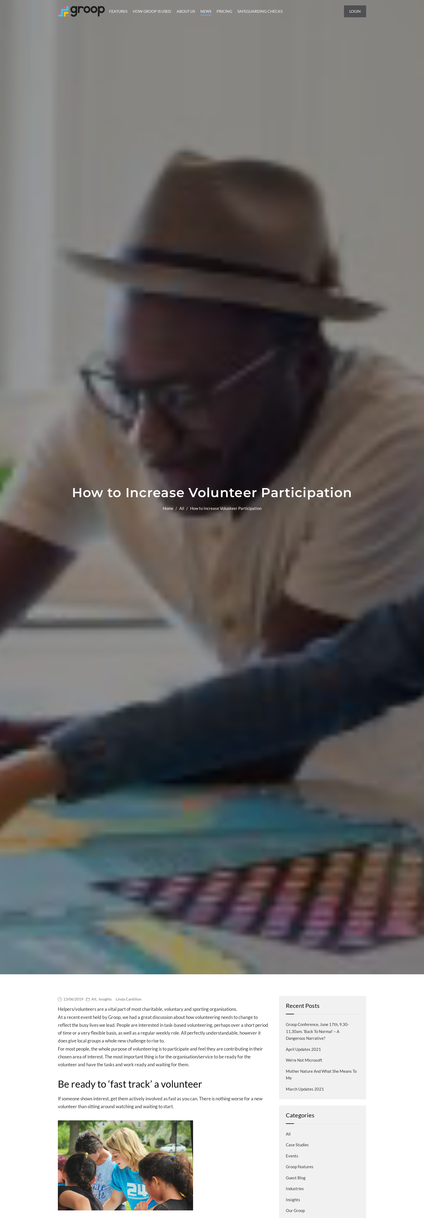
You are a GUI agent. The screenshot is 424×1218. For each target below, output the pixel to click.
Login (355, 11)
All (181, 508)
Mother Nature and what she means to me (321, 1075)
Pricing (224, 11)
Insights (105, 999)
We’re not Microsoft (304, 1060)
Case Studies (297, 1144)
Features (118, 11)
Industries (295, 1188)
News (205, 11)
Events (292, 1155)
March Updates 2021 (305, 1089)
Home (168, 508)
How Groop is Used (152, 11)
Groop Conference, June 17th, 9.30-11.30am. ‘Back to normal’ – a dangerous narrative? (317, 1031)
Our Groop (295, 1210)
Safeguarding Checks (260, 11)
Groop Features (299, 1166)
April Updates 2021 (303, 1049)
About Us (186, 11)
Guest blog (296, 1177)
